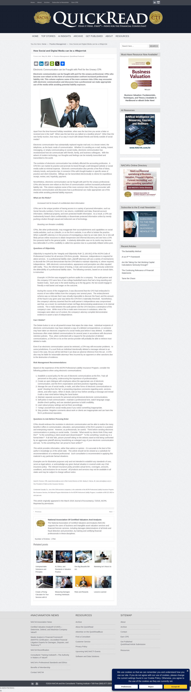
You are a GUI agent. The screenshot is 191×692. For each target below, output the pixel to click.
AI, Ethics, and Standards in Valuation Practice (63, 569)
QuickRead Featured (77, 56)
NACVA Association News (41, 622)
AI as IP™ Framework (131, 257)
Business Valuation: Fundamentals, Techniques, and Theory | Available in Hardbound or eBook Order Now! (139, 97)
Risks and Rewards (81, 592)
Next (111, 511)
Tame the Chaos (128, 278)
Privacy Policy (81, 647)
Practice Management (57, 44)
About (39, 2)
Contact (124, 632)
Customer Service (83, 642)
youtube (158, 2)
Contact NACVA (37, 672)
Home (33, 2)
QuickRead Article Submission (133, 644)
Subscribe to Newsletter (60, 2)
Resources (122, 36)
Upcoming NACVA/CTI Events (88, 651)
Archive (46, 2)
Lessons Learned (100, 592)
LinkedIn (155, 2)
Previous (37, 511)
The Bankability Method (131, 251)
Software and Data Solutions (87, 656)
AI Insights (64, 36)
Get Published (94, 36)
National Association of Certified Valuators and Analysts (74, 520)
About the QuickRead (84, 627)
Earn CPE (74, 2)
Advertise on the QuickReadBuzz (89, 632)
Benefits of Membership (40, 667)
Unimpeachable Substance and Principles (41, 569)
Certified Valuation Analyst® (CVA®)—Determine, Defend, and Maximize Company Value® (49, 629)
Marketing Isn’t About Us (102, 567)
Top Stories (48, 36)
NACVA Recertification (40, 650)
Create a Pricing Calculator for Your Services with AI (42, 594)
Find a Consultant (83, 637)
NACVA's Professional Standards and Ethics (49, 662)
